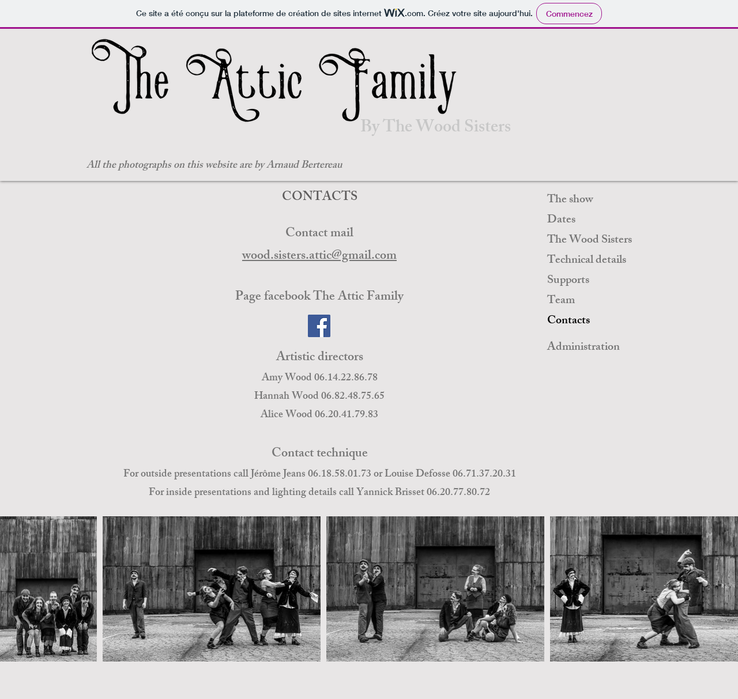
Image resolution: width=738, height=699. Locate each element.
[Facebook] (319, 326)
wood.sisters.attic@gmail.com (319, 256)
